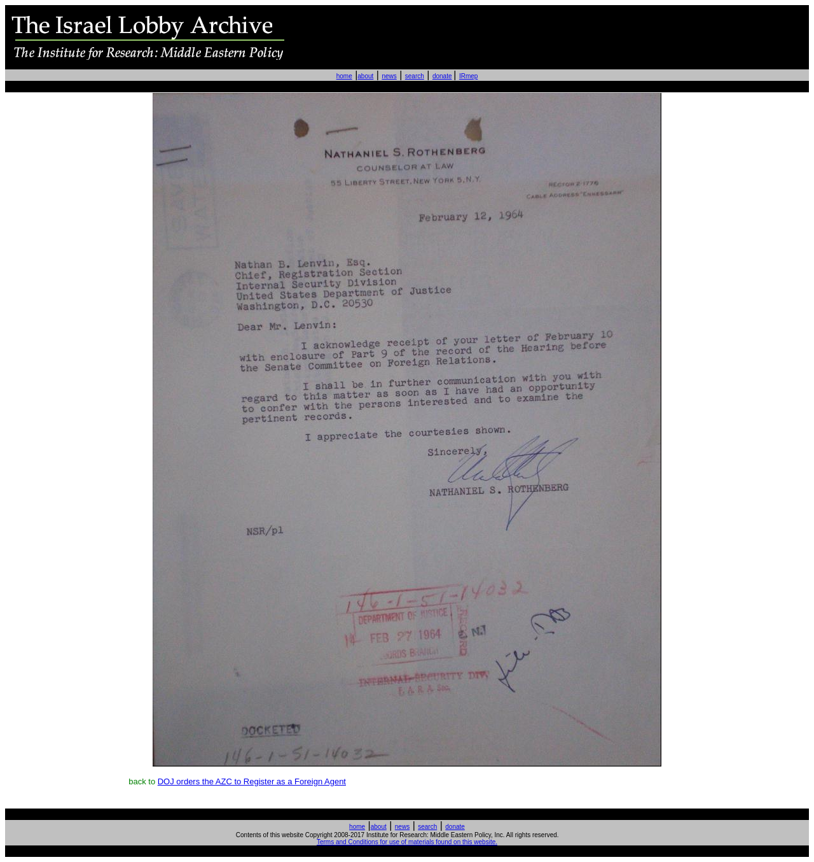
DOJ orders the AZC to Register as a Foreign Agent (252, 781)
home (344, 76)
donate (442, 76)
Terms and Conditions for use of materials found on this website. (407, 841)
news (389, 76)
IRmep (468, 76)
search (414, 76)
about (365, 76)
